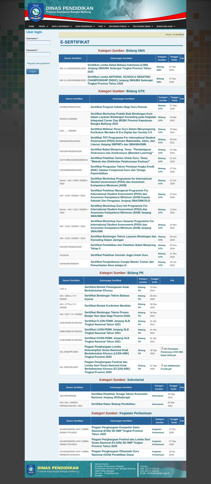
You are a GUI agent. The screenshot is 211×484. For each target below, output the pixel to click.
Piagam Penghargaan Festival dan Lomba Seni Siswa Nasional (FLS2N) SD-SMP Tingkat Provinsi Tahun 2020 (121, 443)
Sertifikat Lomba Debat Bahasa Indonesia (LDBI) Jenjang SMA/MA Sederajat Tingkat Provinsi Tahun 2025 (119, 68)
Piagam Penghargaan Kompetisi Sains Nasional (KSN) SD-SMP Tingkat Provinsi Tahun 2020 (117, 431)
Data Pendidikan (84, 26)
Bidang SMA (135, 50)
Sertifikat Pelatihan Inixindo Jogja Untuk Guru (119, 255)
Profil (42, 26)
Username (32, 38)
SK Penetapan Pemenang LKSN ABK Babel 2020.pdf (172, 352)
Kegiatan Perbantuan (136, 413)
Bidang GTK (135, 91)
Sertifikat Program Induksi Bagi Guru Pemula (119, 107)
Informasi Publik (118, 26)
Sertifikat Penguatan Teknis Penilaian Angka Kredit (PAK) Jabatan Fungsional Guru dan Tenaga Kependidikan (122, 170)
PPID (100, 26)
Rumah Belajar (164, 26)
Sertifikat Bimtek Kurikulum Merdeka (108, 305)
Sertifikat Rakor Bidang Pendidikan (113, 404)
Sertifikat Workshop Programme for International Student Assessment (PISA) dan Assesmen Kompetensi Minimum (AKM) (121, 182)
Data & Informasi (61, 26)
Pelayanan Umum (142, 26)
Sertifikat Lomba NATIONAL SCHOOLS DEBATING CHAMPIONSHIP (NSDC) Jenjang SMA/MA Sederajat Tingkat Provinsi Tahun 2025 (120, 80)
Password (32, 50)
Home (168, 34)
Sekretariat (135, 380)
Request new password (38, 63)
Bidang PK (135, 273)
